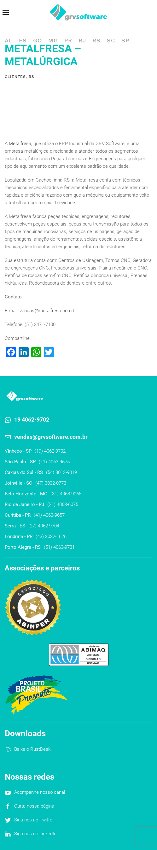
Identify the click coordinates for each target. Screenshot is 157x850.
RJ (82, 40)
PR (68, 40)
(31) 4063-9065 (65, 494)
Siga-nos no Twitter (34, 820)
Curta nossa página (34, 806)
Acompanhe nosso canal (39, 792)
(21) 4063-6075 (62, 504)
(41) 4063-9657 (49, 515)
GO (37, 40)
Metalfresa (20, 143)
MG (53, 40)
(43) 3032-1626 (51, 536)
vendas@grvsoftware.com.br (51, 436)
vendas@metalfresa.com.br (48, 310)
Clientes (15, 76)
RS (96, 40)
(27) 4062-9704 (43, 526)
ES (23, 40)
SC (111, 40)
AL (9, 40)
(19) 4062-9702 (50, 451)
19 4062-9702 (31, 419)
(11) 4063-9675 (54, 462)
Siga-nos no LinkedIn (35, 833)
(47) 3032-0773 (50, 483)
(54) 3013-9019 (61, 472)
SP (125, 40)
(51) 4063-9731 (59, 547)
